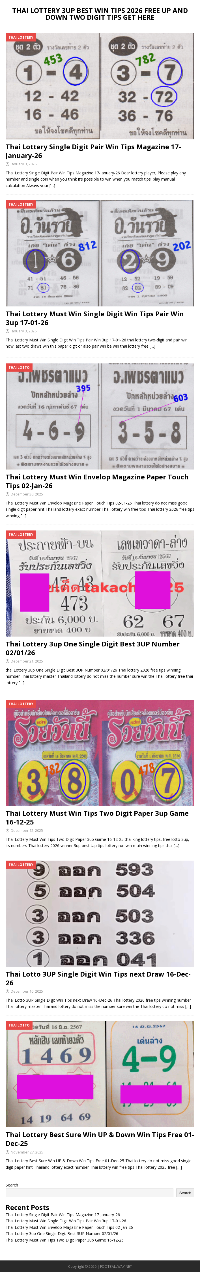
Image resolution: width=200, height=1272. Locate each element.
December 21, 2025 (27, 661)
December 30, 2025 (27, 494)
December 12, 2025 (27, 830)
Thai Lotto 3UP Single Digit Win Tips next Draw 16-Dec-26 (98, 978)
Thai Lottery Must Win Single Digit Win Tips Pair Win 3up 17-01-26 (95, 318)
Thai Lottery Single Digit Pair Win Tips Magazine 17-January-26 (93, 151)
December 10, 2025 (27, 991)
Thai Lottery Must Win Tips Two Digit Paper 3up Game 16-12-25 (97, 817)
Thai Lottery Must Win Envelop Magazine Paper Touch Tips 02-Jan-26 (97, 481)
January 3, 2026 (23, 163)
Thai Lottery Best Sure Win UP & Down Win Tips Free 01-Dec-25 (100, 1139)
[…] (52, 185)
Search (12, 1185)
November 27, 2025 (27, 1152)
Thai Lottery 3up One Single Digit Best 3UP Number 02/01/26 (93, 648)
